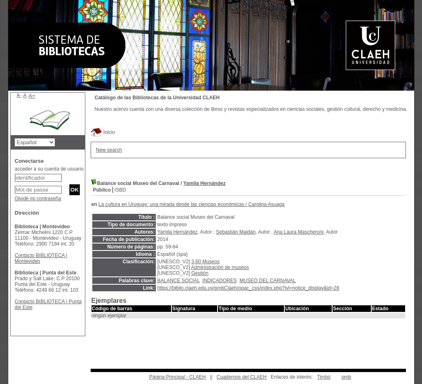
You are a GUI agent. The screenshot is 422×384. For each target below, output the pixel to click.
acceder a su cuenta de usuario (49, 169)
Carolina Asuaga (266, 204)
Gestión (199, 273)
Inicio (103, 132)
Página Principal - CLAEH (177, 377)
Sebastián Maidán (236, 232)
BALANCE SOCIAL (178, 280)
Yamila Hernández (204, 183)
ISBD (120, 190)
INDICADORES (219, 280)
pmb (346, 377)
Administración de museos (220, 267)
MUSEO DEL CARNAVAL (267, 280)
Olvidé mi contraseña (38, 198)
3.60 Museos (205, 262)
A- (19, 95)
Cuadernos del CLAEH (242, 377)
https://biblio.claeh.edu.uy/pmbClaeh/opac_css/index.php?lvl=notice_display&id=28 (248, 288)
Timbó (324, 377)
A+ (31, 96)
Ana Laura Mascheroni (299, 232)
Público (102, 190)
